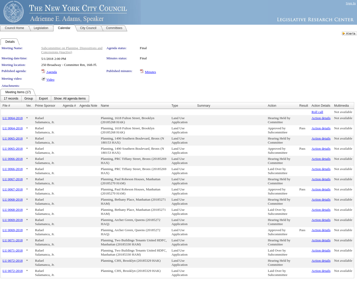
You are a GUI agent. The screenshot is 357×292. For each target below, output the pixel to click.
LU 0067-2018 (13, 179)
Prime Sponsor (45, 105)
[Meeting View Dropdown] (70, 99)
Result (303, 105)
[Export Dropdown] (43, 99)
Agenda (51, 72)
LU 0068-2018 (13, 199)
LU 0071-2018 (13, 240)
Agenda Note (88, 105)
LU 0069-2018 (13, 220)
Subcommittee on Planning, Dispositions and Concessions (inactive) (71, 50)
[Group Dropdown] (28, 99)
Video (50, 79)
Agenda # (69, 105)
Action (272, 105)
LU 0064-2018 (13, 118)
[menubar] (45, 98)
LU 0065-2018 (13, 138)
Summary (203, 105)
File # (6, 105)
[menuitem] (11, 99)
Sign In (351, 3)
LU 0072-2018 (13, 260)
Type (174, 105)
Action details (321, 118)
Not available (343, 112)
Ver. (29, 105)
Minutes (150, 72)
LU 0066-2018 (13, 159)
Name (105, 105)
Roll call (317, 112)
